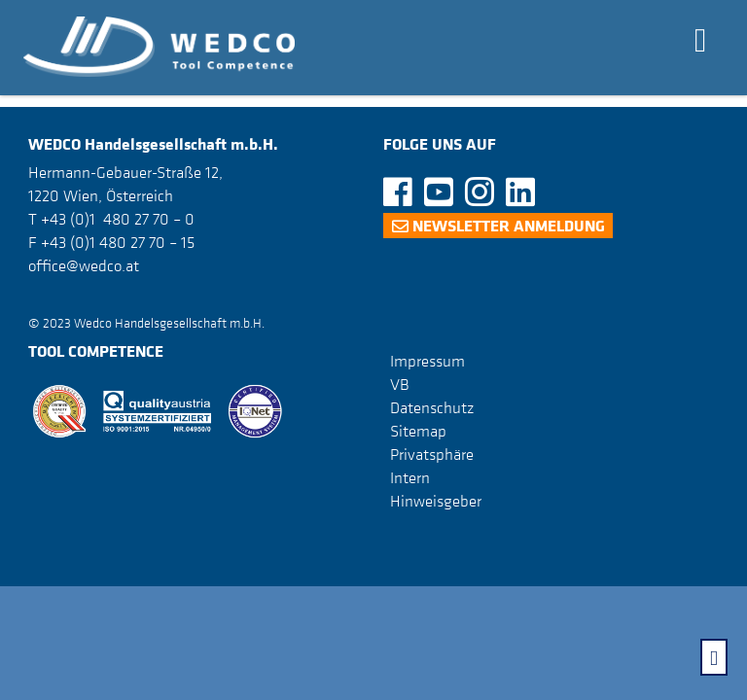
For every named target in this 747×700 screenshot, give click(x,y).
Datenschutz (432, 407)
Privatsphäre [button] (432, 454)
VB (399, 384)
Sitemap (418, 430)
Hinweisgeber (435, 500)
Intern (410, 477)
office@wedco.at (83, 265)
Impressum (427, 360)
